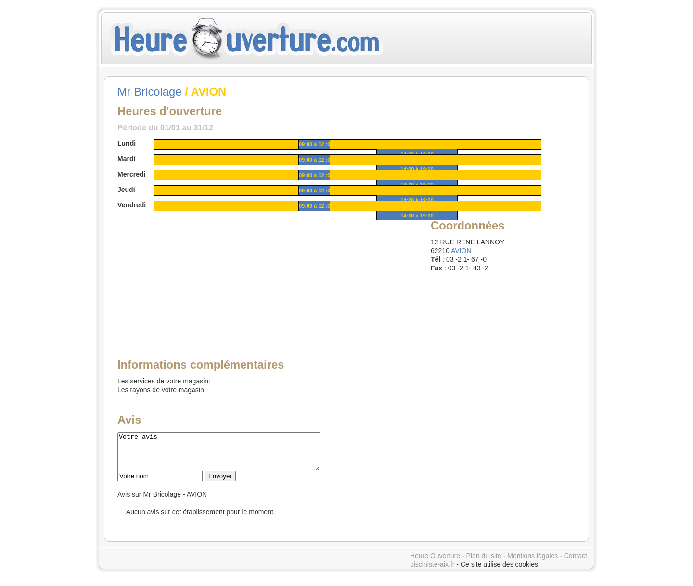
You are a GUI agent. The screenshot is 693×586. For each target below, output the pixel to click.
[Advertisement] (191, 277)
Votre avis (230, 455)
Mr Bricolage (149, 91)
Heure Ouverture (435, 563)
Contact (575, 563)
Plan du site (483, 563)
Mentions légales (532, 563)
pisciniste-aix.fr (432, 571)
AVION (461, 251)
